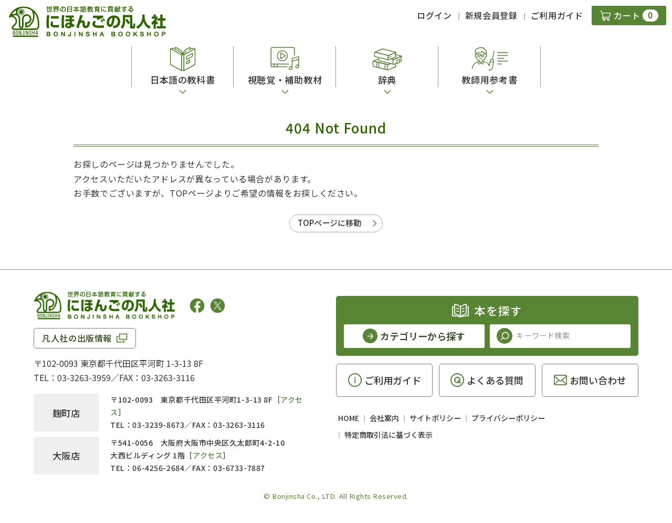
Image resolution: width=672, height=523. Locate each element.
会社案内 (384, 418)
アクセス (208, 455)
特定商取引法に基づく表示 (388, 434)
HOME (348, 418)
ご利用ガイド (557, 15)
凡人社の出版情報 (77, 338)
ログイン (434, 15)
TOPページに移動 (329, 222)
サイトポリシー (435, 418)
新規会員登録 (491, 15)
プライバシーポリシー (508, 418)
